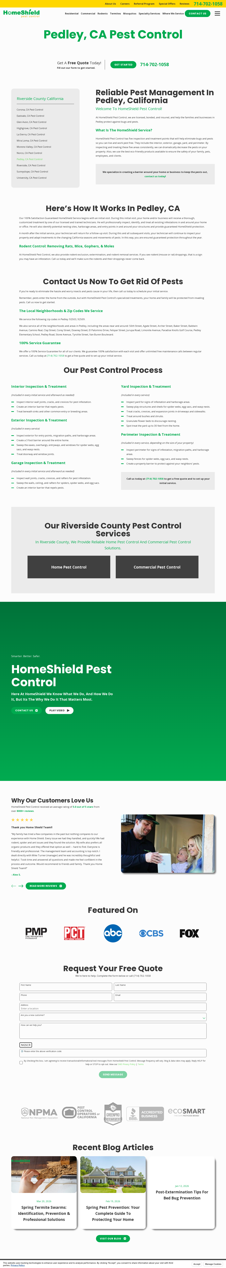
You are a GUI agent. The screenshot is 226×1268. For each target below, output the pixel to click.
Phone (24, 995)
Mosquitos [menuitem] (129, 13)
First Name (26, 985)
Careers (125, 3)
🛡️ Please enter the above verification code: (41, 1051)
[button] (59, 710)
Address (24, 1005)
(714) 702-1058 (55, 355)
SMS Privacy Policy (126, 1064)
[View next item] (20, 886)
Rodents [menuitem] (103, 13)
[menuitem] (45, 109)
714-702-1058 (208, 3)
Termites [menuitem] (115, 13)
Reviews (184, 3)
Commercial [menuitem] (88, 13)
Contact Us (197, 13)
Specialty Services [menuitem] (149, 13)
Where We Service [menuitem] (173, 13)
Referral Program (144, 3)
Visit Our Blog (113, 1238)
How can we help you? (31, 1025)
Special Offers (167, 3)
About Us (110, 3)
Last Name (120, 985)
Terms (141, 1064)
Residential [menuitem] (72, 13)
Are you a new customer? (33, 1015)
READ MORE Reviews (46, 886)
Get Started (123, 64)
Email (117, 995)
